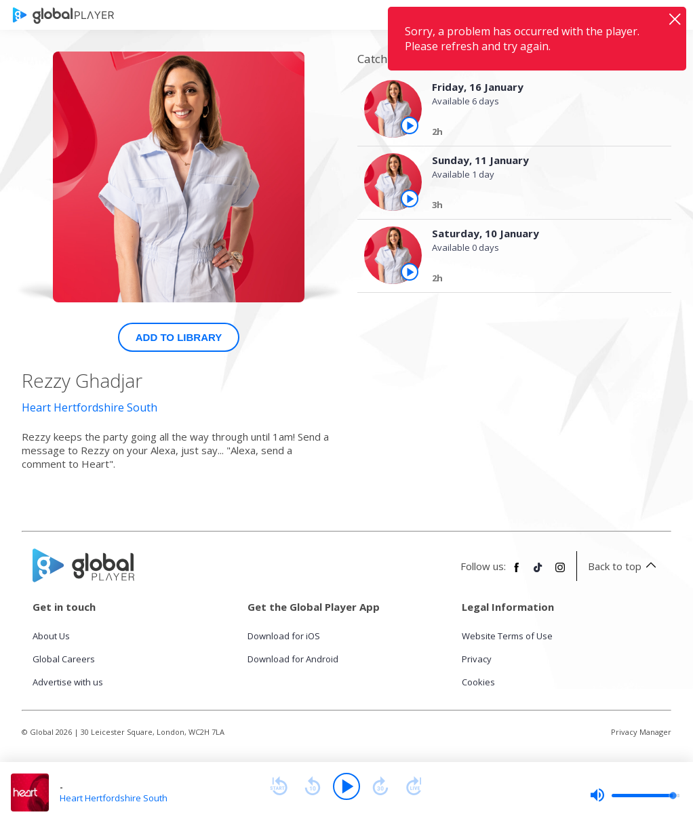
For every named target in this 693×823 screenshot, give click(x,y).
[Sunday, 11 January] (540, 206)
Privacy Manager (641, 731)
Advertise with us (68, 682)
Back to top (624, 566)
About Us (51, 636)
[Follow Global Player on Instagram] (560, 572)
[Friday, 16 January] (540, 133)
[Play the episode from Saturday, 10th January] (409, 272)
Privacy (477, 659)
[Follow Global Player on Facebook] (516, 572)
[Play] (346, 786)
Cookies (478, 682)
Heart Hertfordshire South (89, 407)
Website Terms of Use (507, 636)
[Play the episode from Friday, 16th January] (409, 125)
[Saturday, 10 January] (540, 280)
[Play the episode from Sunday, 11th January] (409, 198)
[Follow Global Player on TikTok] (538, 572)
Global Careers (64, 659)
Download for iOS (284, 636)
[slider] (635, 795)
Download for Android (293, 659)
